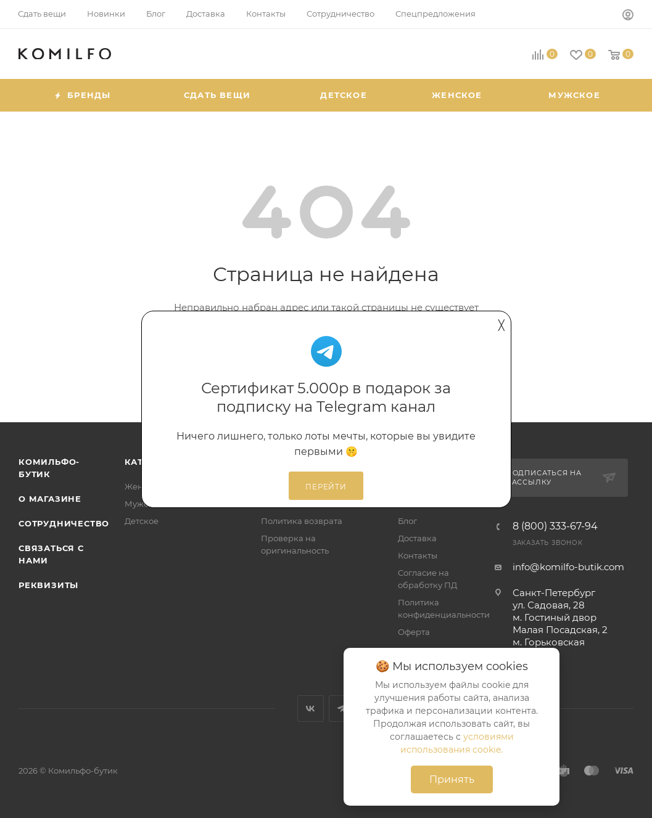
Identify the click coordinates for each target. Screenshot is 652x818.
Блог (407, 521)
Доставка (417, 538)
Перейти (326, 487)
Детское (142, 521)
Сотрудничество (64, 523)
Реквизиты (48, 585)
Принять (451, 779)
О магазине (50, 499)
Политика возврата (301, 521)
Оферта (414, 632)
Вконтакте (310, 708)
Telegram (342, 708)
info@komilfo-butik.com (568, 567)
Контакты (417, 555)
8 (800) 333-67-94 (555, 526)
